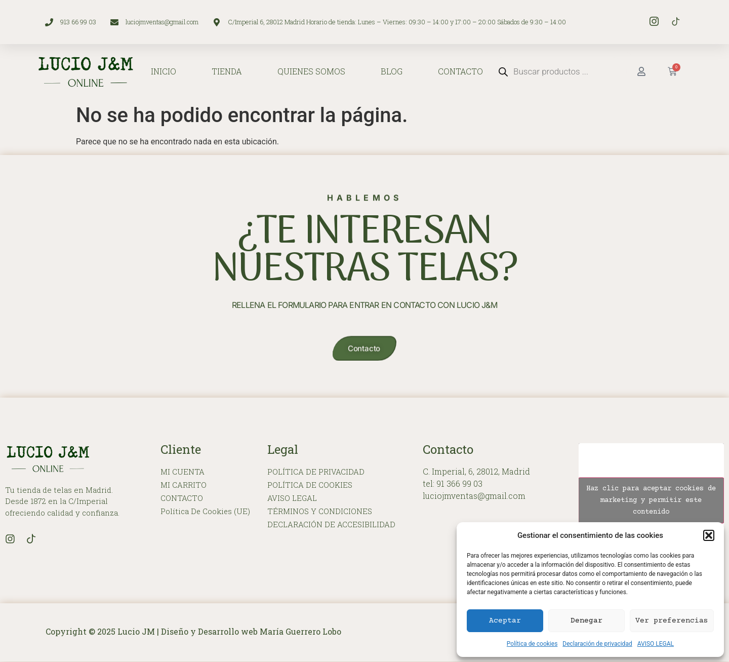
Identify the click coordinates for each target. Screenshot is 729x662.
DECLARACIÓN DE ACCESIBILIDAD (331, 525)
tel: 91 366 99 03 (452, 484)
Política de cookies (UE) (205, 512)
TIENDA (227, 71)
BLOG (391, 71)
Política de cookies (532, 643)
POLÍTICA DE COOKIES (309, 486)
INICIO (163, 71)
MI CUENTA (182, 473)
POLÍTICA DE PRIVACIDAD (315, 473)
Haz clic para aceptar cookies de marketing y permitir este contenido (651, 500)
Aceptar (505, 620)
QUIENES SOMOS (311, 71)
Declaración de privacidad (597, 643)
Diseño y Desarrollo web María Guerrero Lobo (251, 632)
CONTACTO (460, 71)
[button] (709, 535)
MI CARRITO (183, 486)
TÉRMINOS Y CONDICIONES (319, 512)
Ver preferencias (671, 620)
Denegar (586, 620)
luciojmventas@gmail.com (474, 496)
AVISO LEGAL (655, 643)
